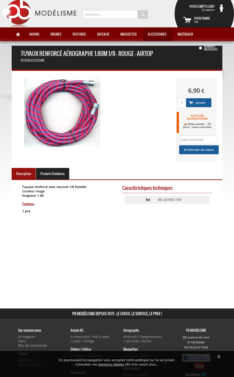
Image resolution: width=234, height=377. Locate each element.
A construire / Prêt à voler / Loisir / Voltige (90, 339)
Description (23, 173)
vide (210, 20)
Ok (218, 356)
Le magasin (26, 337)
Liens (22, 341)
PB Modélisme (38, 13)
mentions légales (111, 364)
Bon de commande (32, 345)
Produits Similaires (52, 173)
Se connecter (199, 8)
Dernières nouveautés (211, 48)
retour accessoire (33, 60)
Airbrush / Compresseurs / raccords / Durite (142, 339)
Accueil (18, 34)
